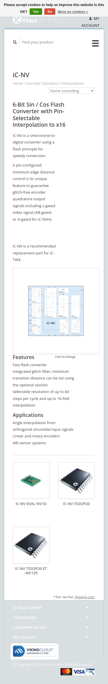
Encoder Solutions (42, 83)
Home (18, 83)
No (50, 12)
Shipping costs (85, 597)
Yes (36, 12)
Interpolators (72, 83)
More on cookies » (73, 12)
